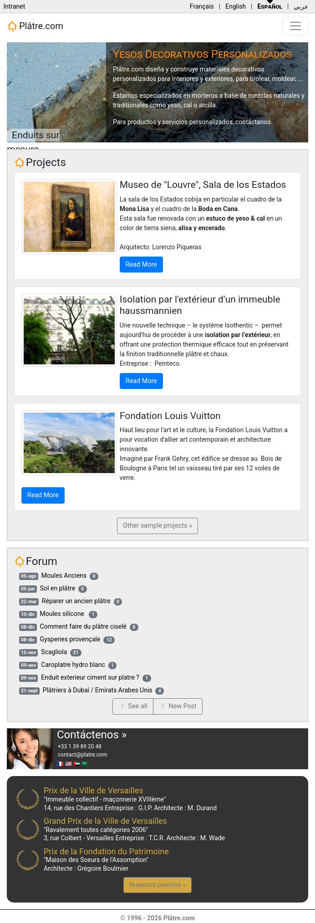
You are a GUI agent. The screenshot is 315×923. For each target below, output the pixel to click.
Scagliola (54, 652)
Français (202, 6)
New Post (178, 706)
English (235, 6)
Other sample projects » (157, 526)
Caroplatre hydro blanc (73, 664)
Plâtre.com (35, 26)
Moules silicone (63, 613)
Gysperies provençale (70, 639)
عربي (301, 6)
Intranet (14, 6)
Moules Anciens (63, 575)
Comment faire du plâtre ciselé (83, 626)
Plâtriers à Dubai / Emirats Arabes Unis (97, 690)
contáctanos (253, 122)
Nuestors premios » (157, 885)
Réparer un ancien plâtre (76, 601)
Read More (141, 264)
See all (132, 706)
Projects (46, 162)
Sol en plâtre (57, 588)
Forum (41, 561)
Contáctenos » (92, 734)
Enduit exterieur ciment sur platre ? (90, 677)
